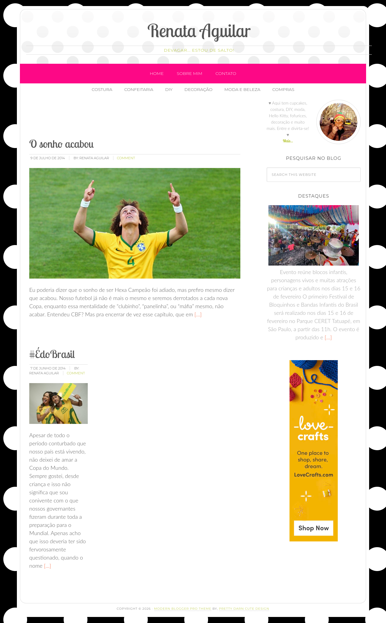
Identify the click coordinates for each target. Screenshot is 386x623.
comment (126, 158)
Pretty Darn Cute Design (244, 609)
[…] (197, 314)
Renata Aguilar (199, 30)
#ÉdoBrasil (52, 354)
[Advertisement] (138, 117)
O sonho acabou (61, 143)
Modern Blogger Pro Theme (182, 609)
